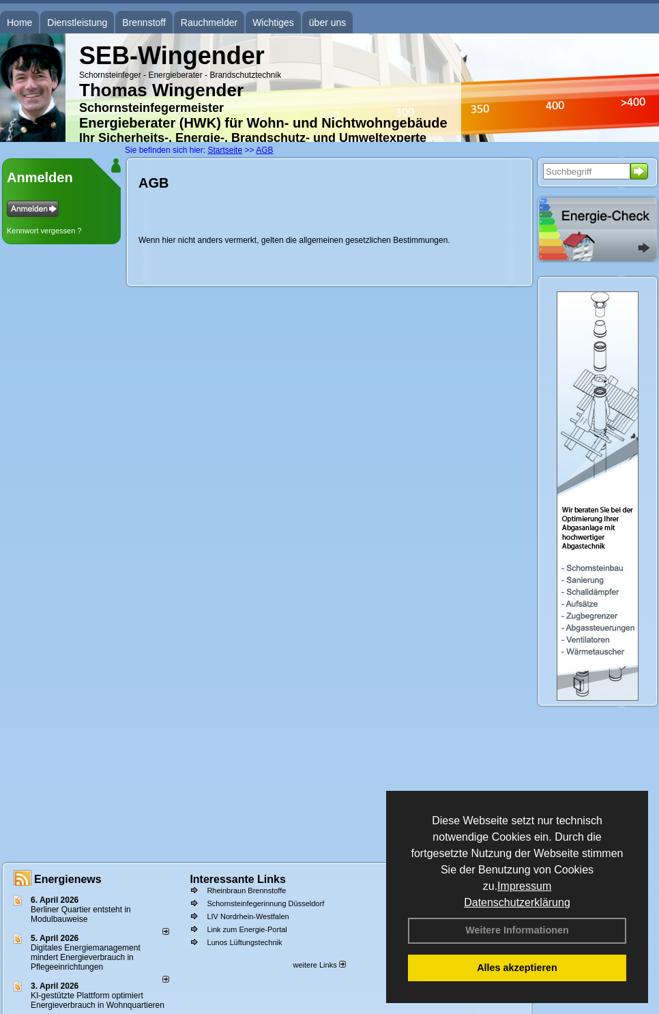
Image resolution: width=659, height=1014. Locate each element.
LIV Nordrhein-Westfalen (248, 916)
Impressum (524, 886)
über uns (327, 22)
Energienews (68, 879)
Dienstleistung (77, 22)
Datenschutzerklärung (517, 902)
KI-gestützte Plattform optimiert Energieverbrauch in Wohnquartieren (97, 1000)
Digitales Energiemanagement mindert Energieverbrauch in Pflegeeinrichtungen (86, 957)
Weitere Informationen (517, 930)
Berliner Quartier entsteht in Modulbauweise (81, 914)
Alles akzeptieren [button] (517, 967)
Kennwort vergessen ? (44, 231)
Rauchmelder (209, 22)
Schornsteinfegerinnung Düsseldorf (265, 903)
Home (19, 22)
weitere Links (319, 965)
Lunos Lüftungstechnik (244, 942)
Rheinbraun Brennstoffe (246, 890)
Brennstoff (144, 22)
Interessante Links (238, 879)
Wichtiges (273, 22)
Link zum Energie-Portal (247, 929)
